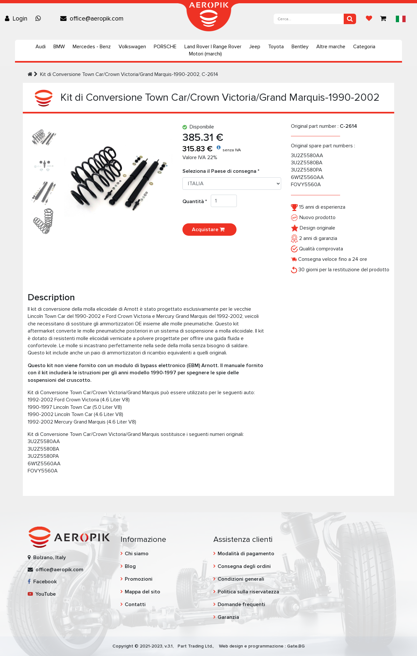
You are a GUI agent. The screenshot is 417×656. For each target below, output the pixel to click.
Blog (130, 566)
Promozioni (138, 579)
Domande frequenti (241, 604)
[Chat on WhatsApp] (40, 18)
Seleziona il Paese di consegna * (220, 171)
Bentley (300, 46)
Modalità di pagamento (246, 553)
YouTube (42, 594)
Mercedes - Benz (92, 46)
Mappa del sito (142, 592)
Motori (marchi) (205, 54)
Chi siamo (137, 553)
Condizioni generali (241, 579)
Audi (41, 46)
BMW (59, 46)
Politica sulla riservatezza (248, 592)
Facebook (42, 581)
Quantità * (196, 201)
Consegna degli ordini (244, 566)
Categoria (364, 46)
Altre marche (330, 46)
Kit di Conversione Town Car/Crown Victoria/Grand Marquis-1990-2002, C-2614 (129, 74)
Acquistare (209, 229)
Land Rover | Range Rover (212, 46)
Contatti (135, 604)
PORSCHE (165, 46)
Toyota (276, 46)
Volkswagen (132, 46)
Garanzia (228, 617)
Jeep (254, 46)
